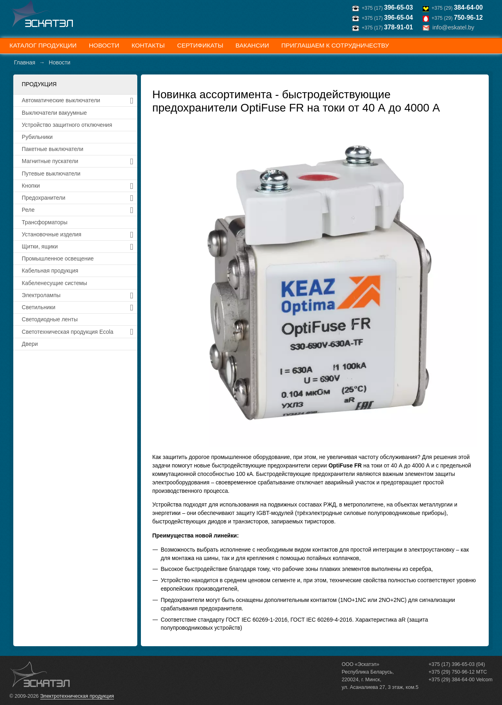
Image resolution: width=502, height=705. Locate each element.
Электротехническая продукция (77, 696)
